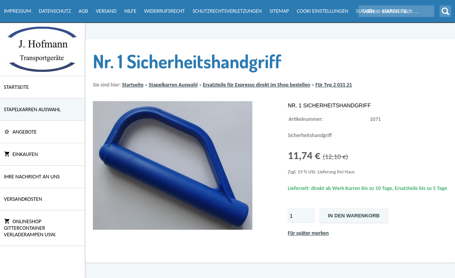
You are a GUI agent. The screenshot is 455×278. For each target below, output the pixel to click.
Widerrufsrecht (164, 11)
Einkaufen (21, 154)
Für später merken (308, 233)
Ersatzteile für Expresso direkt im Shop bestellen (256, 84)
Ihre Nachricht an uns (32, 176)
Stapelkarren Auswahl (32, 109)
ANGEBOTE (20, 132)
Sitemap (279, 11)
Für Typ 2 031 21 (334, 84)
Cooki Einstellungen (322, 11)
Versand (106, 11)
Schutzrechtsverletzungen (227, 11)
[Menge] (301, 215)
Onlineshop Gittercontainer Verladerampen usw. (30, 228)
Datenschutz (55, 11)
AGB (83, 11)
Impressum (17, 11)
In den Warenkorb (353, 216)
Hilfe (130, 11)
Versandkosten (23, 199)
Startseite (16, 87)
